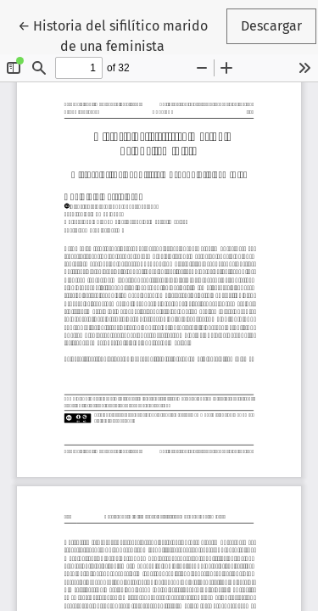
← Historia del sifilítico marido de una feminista (121, 34)
